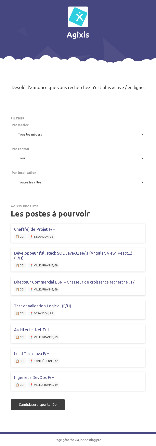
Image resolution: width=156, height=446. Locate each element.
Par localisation (24, 172)
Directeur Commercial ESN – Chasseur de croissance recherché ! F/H (76, 282)
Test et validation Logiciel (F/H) (42, 306)
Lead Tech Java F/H (32, 353)
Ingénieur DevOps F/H (34, 377)
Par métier (20, 125)
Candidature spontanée (38, 404)
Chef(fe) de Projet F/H (34, 229)
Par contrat (20, 149)
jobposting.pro (90, 440)
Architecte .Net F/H (31, 329)
